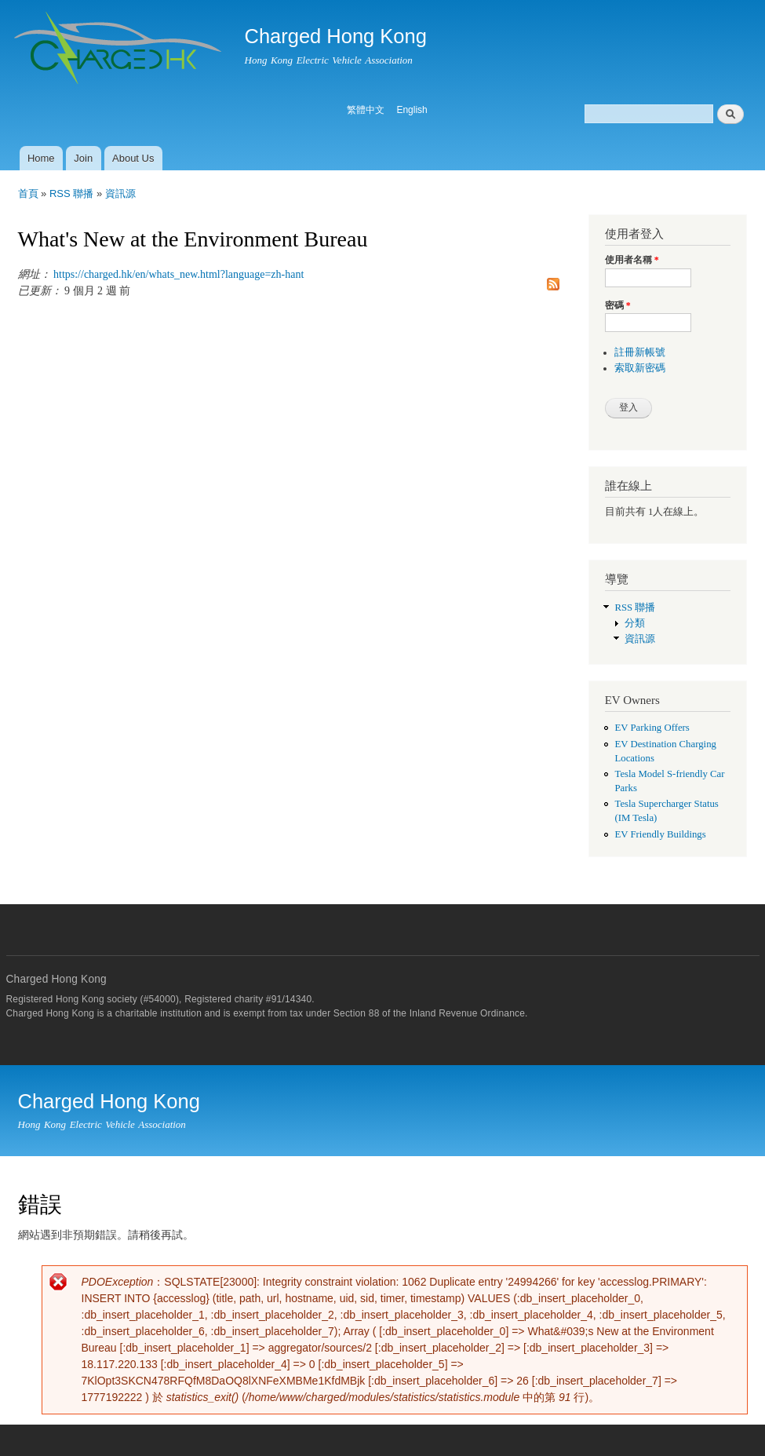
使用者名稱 (632, 259)
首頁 (28, 193)
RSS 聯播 (71, 193)
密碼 (618, 305)
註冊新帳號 (639, 352)
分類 (635, 623)
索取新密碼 (639, 368)
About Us (133, 158)
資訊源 (120, 193)
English (411, 109)
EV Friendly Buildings (659, 834)
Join (83, 158)
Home (41, 158)
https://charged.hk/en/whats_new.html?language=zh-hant (178, 274)
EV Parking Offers (651, 727)
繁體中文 (365, 109)
